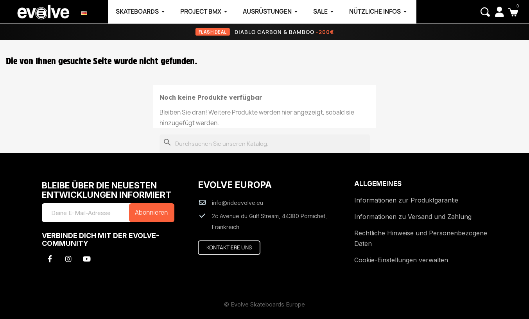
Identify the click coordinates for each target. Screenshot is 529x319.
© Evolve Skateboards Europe (264, 304)
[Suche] (265, 144)
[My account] (499, 12)
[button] (485, 12)
